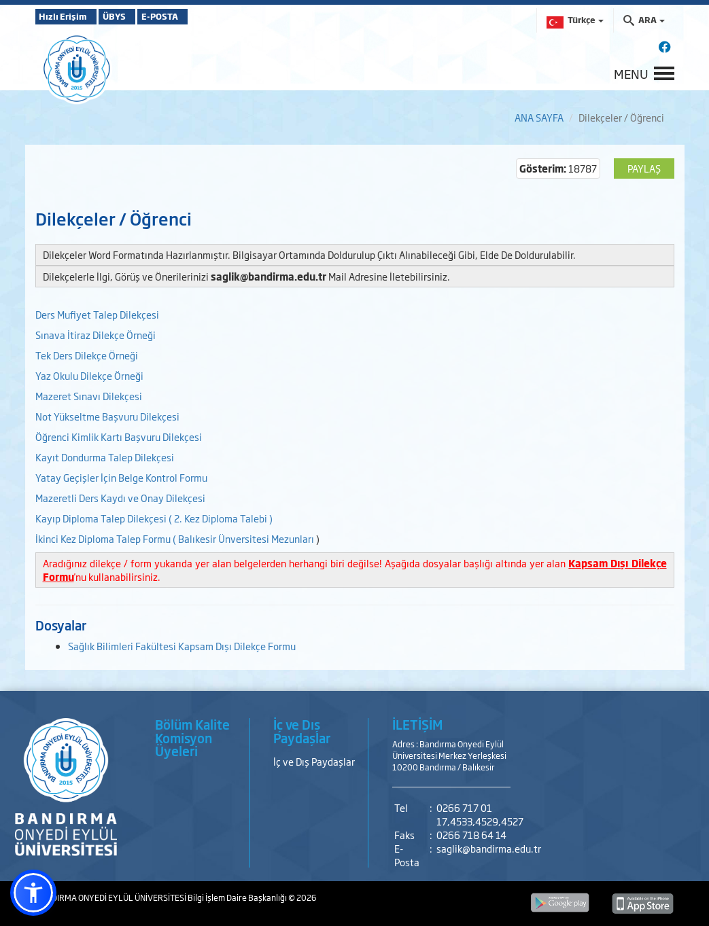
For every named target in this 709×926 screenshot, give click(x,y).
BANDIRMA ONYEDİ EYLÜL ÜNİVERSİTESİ (111, 897)
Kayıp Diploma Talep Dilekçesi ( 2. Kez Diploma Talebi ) (154, 518)
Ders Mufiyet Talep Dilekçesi (97, 314)
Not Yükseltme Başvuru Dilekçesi (107, 416)
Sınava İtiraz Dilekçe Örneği (95, 334)
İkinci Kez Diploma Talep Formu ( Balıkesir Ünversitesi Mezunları (174, 538)
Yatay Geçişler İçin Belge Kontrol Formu (121, 477)
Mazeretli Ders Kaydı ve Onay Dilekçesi (120, 498)
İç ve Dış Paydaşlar (314, 761)
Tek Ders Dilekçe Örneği (86, 355)
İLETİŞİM (417, 724)
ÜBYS (135, 16)
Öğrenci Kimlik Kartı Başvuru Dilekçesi (119, 436)
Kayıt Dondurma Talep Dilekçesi (104, 457)
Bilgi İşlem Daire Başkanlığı (238, 897)
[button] (33, 892)
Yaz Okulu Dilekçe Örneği (89, 375)
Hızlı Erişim (69, 16)
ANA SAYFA (539, 117)
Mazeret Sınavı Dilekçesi (88, 396)
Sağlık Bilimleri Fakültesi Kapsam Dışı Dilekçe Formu (182, 646)
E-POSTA (198, 16)
